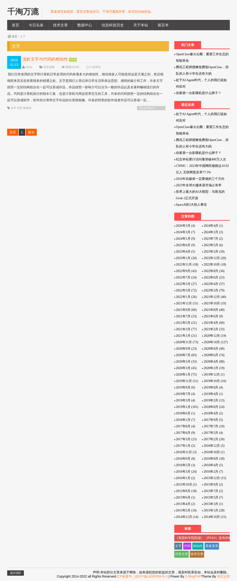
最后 (31, 132)
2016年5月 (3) (185, 465)
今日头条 (36, 25)
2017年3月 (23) (186, 439)
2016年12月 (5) (214, 445)
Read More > (147, 108)
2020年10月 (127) (216, 342)
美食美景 (211, 546)
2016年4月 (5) (213, 465)
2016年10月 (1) (214, 452)
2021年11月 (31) (187, 303)
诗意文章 (181, 554)
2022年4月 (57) (214, 284)
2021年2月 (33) (214, 329)
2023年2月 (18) (214, 251)
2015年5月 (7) (213, 497)
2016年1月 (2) (185, 478)
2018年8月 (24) (214, 407)
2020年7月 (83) (186, 355)
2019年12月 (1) (214, 374)
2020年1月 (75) (186, 374)
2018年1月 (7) (185, 420)
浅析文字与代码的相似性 (45, 59)
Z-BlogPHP (193, 576)
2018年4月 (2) (213, 413)
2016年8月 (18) (214, 458)
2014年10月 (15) (215, 517)
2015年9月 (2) (213, 484)
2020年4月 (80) (214, 361)
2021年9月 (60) (186, 310)
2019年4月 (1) (213, 394)
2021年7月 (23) (186, 316)
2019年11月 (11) (187, 381)
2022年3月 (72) (186, 290)
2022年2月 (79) (214, 290)
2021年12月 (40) (215, 297)
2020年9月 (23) (186, 348)
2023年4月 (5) (185, 251)
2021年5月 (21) (186, 322)
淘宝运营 (223, 576)
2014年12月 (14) (187, 517)
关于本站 (140, 25)
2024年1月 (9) (185, 238)
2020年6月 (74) (214, 355)
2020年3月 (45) (186, 368)
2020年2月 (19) (214, 368)
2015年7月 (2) (213, 491)
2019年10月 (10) (215, 381)
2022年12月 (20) (215, 258)
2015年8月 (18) (186, 491)
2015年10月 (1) (186, 484)
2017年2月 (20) (214, 439)
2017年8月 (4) (185, 426)
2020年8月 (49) (214, 348)
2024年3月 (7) (185, 232)
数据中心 (84, 25)
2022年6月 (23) (214, 277)
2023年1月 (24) (186, 258)
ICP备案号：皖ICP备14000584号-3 (142, 576)
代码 (19, 108)
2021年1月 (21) (186, 335)
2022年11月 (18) (187, 264)
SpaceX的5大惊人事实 (191, 204)
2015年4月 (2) (185, 504)
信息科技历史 (113, 25)
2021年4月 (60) (214, 322)
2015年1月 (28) (214, 510)
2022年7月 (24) (186, 277)
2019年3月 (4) (185, 400)
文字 (13, 108)
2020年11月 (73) (187, 342)
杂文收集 (49, 67)
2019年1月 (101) (187, 407)
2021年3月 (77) (186, 329)
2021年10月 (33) (215, 303)
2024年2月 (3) (213, 232)
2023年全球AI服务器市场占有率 (198, 185)
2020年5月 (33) (186, 361)
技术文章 (60, 25)
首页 (15, 25)
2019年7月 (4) (185, 394)
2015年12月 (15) (215, 478)
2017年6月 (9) (185, 432)
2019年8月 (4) (213, 387)
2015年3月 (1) (213, 504)
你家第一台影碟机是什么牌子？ (198, 93)
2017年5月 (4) (213, 432)
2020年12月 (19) (215, 335)
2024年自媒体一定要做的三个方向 (200, 178)
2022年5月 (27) (186, 284)
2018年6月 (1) (185, 413)
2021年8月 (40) (214, 310)
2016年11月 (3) (186, 452)
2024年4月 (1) (213, 225)
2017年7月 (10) (214, 426)
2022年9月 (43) (186, 271)
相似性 (27, 108)
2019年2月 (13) (214, 400)
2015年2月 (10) (186, 510)
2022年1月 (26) (186, 297)
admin (28, 67)
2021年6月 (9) (213, 316)
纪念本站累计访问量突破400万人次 (201, 159)
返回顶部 (15, 573)
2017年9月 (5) (213, 420)
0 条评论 (95, 67)
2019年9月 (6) (185, 387)
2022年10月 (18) (215, 264)
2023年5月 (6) (213, 245)
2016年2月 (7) (213, 471)
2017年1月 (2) (185, 445)
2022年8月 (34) (214, 271)
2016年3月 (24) (186, 471)
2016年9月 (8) (185, 458)
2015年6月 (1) (185, 497)
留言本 (163, 25)
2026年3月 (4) (185, 225)
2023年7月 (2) (213, 238)
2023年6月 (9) (185, 245)
